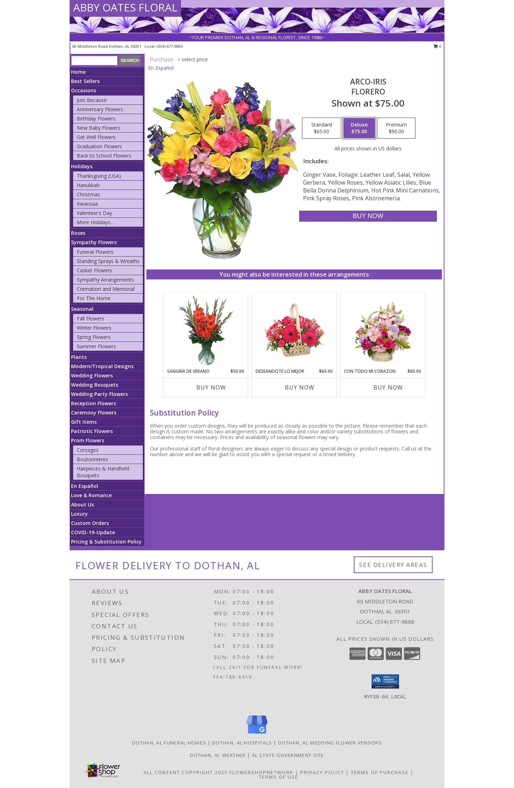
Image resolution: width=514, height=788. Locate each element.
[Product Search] (94, 60)
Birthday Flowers (96, 118)
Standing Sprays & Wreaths (108, 261)
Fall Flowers (90, 318)
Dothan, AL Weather (218, 755)
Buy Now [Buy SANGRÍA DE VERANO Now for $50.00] (211, 387)
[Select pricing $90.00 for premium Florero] (396, 128)
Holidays (81, 166)
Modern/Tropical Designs (102, 366)
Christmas (88, 194)
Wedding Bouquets (94, 384)
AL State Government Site (288, 755)
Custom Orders (90, 523)
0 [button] (437, 46)
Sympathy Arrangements (105, 279)
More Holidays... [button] (95, 222)
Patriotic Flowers (92, 431)
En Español (84, 486)
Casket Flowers (94, 270)
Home (78, 71)
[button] (385, 681)
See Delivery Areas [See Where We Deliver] (393, 565)
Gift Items (84, 421)
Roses (78, 233)
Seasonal (82, 308)
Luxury (79, 513)
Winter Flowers (94, 327)
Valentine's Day (94, 213)
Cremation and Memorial (106, 288)
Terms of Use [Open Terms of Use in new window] (278, 777)
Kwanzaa (87, 203)
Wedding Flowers (92, 375)
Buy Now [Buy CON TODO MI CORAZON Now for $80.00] (388, 387)
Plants (79, 357)
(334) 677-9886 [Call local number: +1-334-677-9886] (170, 46)
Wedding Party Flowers (99, 394)
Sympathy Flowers (94, 242)
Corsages (88, 450)
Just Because (92, 100)
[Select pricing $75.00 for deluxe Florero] (359, 128)
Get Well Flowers (96, 137)
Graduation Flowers (99, 146)
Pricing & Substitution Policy (106, 541)
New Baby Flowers (98, 127)
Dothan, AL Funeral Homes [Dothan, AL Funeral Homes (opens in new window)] (169, 743)
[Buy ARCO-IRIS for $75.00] (368, 216)
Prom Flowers (87, 440)
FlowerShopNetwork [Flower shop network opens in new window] (261, 772)
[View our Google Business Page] (257, 734)
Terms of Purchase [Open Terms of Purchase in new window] (380, 772)
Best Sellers (85, 81)
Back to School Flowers (104, 155)
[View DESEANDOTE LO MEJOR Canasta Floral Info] (294, 330)
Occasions (83, 90)
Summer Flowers (96, 346)
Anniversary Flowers (100, 109)
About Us (82, 504)
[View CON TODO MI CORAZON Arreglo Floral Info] (383, 330)
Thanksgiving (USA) (99, 175)
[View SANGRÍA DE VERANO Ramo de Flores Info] (206, 330)
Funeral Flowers (95, 251)
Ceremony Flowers (93, 412)
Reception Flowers (93, 403)
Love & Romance (91, 495)
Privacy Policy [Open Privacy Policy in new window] (322, 772)
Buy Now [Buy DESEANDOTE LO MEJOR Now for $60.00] (299, 387)
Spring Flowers (94, 337)
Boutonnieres (92, 459)
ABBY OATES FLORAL (125, 7)
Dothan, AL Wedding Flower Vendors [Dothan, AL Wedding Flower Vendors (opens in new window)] (330, 743)
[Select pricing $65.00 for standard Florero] (321, 128)
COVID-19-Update (93, 532)
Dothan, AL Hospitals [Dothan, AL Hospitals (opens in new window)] (242, 743)
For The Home (94, 298)
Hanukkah (88, 185)
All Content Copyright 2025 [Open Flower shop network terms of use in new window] (185, 772)
